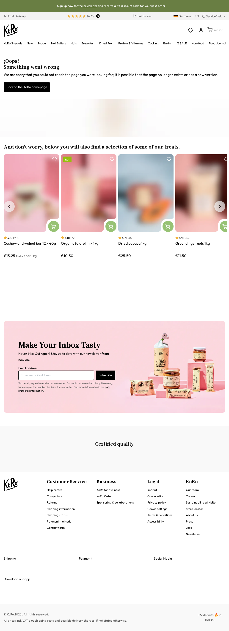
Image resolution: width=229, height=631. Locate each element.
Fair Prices (142, 16)
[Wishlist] (190, 30)
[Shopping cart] (215, 30)
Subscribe (106, 375)
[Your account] (201, 30)
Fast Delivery (15, 16)
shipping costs (44, 620)
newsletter (90, 6)
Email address (28, 368)
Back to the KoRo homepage (26, 87)
